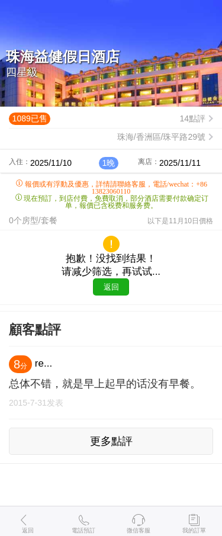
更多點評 (111, 441)
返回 (111, 287)
